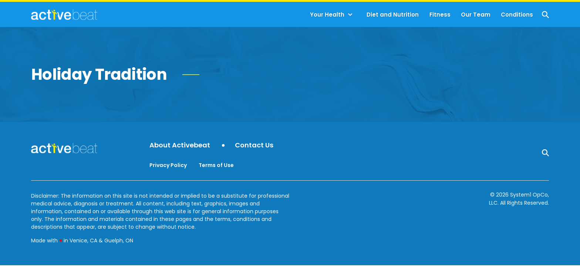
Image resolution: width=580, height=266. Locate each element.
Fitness (440, 14)
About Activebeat (179, 145)
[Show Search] (545, 14)
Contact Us (254, 145)
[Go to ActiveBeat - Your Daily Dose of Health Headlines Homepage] (64, 14)
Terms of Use (216, 165)
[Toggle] (350, 15)
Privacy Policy (168, 165)
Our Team (475, 14)
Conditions (517, 14)
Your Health (327, 14)
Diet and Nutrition (393, 14)
